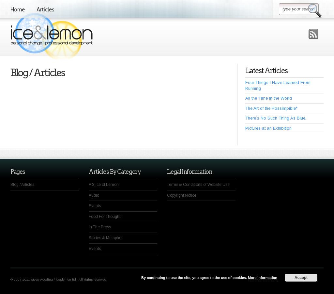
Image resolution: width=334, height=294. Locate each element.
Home (17, 9)
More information (262, 278)
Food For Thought (104, 216)
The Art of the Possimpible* (271, 108)
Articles (45, 9)
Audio (94, 195)
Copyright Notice (181, 195)
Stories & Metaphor (106, 238)
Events (95, 206)
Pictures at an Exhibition (268, 128)
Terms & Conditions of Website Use (198, 184)
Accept (301, 277)
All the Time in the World (268, 98)
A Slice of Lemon (104, 184)
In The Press (100, 227)
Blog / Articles (22, 184)
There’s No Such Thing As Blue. (275, 118)
